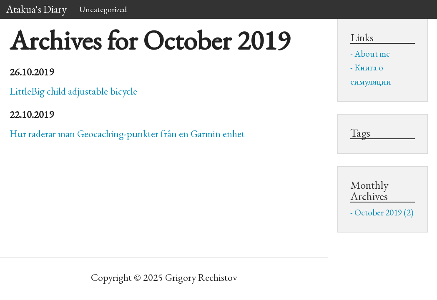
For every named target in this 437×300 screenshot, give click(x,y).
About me (372, 53)
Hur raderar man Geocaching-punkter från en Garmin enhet (127, 133)
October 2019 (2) (384, 212)
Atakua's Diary (36, 9)
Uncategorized (103, 9)
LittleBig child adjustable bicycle (73, 91)
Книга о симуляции (370, 74)
